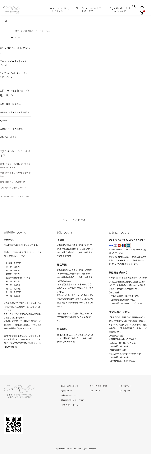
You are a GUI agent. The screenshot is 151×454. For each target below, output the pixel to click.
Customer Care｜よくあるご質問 (14, 196)
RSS (91, 390)
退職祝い (4, 120)
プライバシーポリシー (70, 405)
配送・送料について (69, 385)
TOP (5, 20)
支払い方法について (69, 395)
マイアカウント (125, 385)
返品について (67, 390)
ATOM (97, 390)
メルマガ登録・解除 (98, 385)
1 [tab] (12, 37)
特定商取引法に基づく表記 (72, 400)
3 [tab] (19, 37)
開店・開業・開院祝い (10, 104)
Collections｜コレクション (57, 9)
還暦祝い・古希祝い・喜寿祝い (14, 112)
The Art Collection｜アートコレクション (15, 63)
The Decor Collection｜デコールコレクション (14, 75)
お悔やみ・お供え (8, 136)
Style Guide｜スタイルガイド (120, 9)
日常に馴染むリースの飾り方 (12, 182)
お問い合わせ (124, 390)
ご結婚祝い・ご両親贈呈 (11, 128)
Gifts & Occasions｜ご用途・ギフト (88, 9)
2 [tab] (15, 37)
